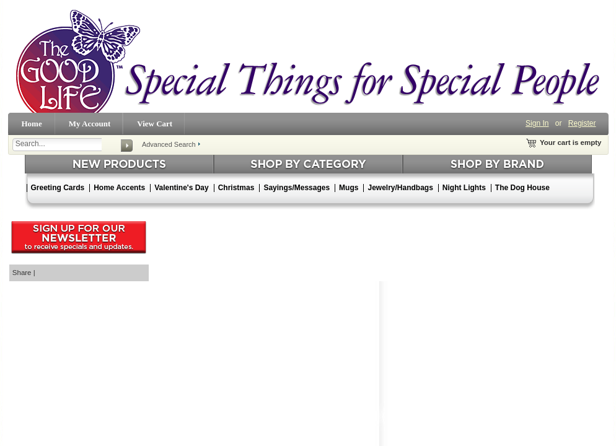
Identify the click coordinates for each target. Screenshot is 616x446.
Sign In (537, 123)
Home (32, 123)
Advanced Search (169, 144)
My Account (90, 123)
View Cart (154, 123)
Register (582, 123)
